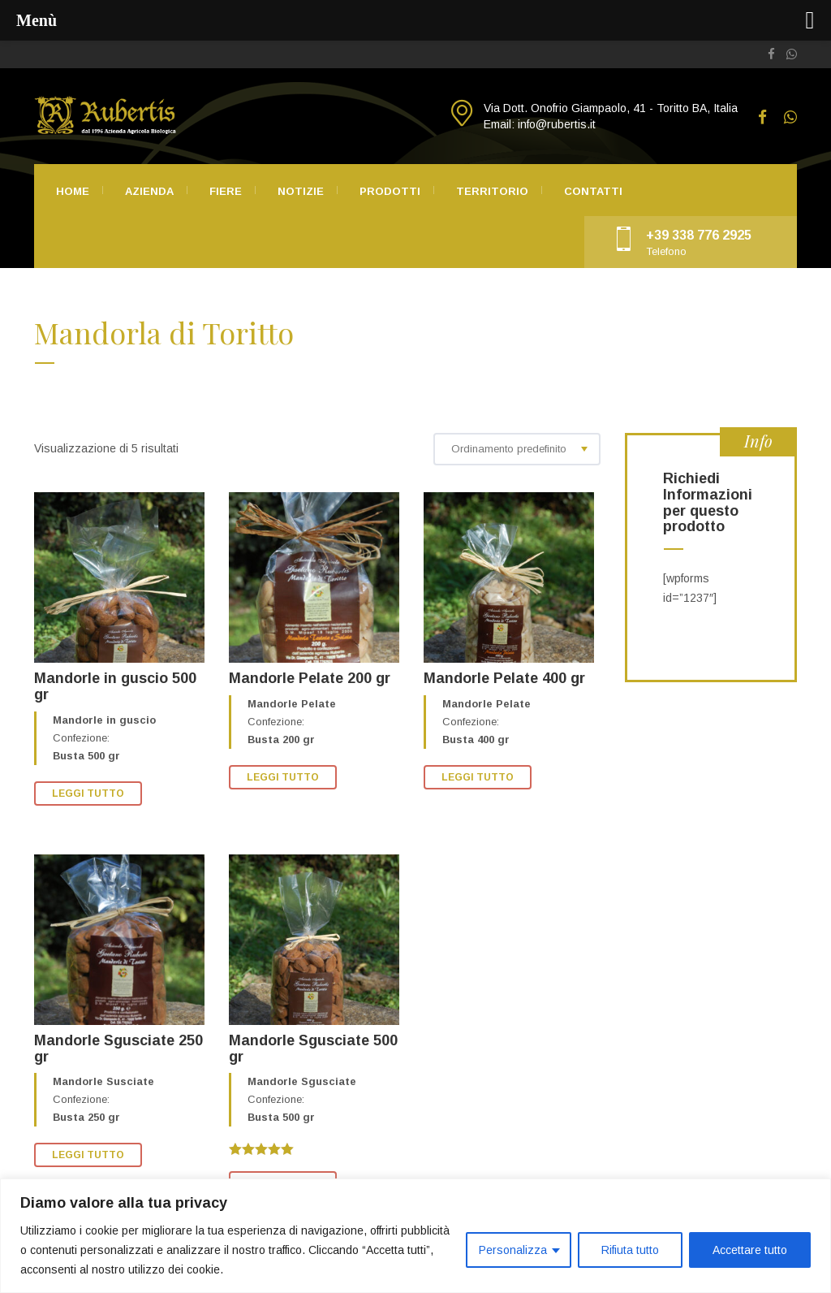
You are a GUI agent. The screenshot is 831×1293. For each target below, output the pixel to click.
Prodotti (390, 191)
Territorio (492, 191)
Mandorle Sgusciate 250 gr (118, 1048)
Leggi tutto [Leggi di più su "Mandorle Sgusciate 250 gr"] (88, 1155)
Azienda (149, 191)
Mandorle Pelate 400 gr (504, 678)
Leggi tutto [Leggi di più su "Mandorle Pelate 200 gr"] (283, 777)
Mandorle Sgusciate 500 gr (313, 1048)
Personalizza (513, 1249)
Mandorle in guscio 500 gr (115, 686)
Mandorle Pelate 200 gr (309, 678)
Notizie (301, 191)
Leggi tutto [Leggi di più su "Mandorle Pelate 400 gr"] (477, 777)
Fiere (225, 191)
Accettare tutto (750, 1249)
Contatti (593, 191)
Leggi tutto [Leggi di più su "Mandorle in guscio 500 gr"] (88, 793)
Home (72, 191)
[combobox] (517, 449)
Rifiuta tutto (630, 1249)
